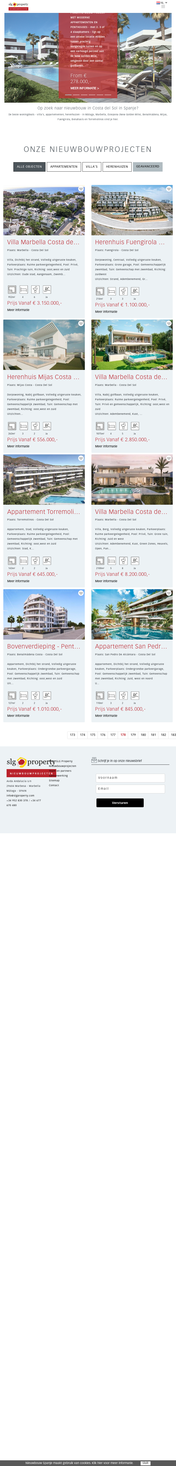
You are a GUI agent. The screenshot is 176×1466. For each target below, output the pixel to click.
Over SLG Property (61, 761)
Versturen (120, 803)
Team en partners (60, 771)
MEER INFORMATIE (85, 88)
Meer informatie (18, 310)
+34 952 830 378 (17, 800)
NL (160, 2)
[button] (16, 58)
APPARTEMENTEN (64, 166)
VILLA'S (92, 166)
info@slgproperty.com (20, 796)
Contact (54, 785)
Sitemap (54, 780)
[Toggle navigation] (163, 6)
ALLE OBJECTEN (29, 166)
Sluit (145, 1463)
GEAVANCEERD (147, 166)
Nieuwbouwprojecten (62, 766)
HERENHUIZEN (117, 166)
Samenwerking (58, 776)
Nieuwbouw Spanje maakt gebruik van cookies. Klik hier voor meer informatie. (79, 1463)
